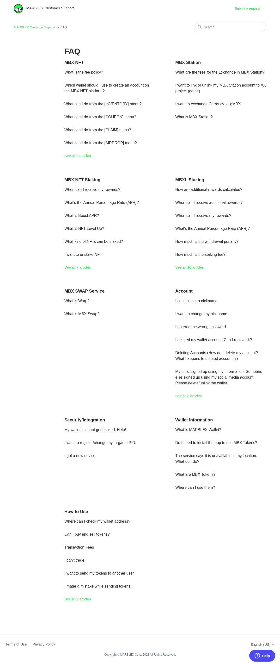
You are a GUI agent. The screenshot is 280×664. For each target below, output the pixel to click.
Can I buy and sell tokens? (87, 534)
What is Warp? (76, 301)
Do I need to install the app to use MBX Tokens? (216, 443)
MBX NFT (74, 62)
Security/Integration (84, 420)
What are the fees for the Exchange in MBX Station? (219, 72)
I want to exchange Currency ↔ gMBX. (208, 104)
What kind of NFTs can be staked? (93, 241)
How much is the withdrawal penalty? (206, 241)
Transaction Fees (79, 547)
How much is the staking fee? (200, 254)
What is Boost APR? (81, 215)
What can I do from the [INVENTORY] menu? (102, 104)
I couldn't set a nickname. (197, 301)
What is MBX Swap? (81, 314)
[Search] (230, 27)
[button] (262, 656)
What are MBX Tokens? (195, 474)
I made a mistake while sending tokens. (97, 586)
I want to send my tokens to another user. (99, 573)
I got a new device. (80, 456)
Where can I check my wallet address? (97, 521)
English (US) (262, 644)
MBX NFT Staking (82, 179)
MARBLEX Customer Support (34, 27)
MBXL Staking (189, 179)
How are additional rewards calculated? (208, 190)
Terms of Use (16, 644)
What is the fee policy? (83, 72)
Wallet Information (194, 420)
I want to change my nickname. (201, 314)
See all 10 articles (189, 267)
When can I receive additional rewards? (209, 202)
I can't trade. (74, 560)
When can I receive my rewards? (92, 190)
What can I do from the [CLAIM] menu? (97, 130)
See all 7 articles (77, 267)
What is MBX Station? (194, 117)
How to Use (76, 511)
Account (184, 291)
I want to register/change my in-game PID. (100, 443)
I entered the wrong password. (201, 327)
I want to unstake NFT (83, 254)
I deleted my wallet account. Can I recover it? (213, 340)
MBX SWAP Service (84, 291)
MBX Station (188, 62)
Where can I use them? (195, 487)
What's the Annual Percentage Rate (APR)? (101, 202)
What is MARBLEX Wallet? (198, 430)
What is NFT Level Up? (84, 228)
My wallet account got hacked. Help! (95, 430)
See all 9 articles (77, 156)
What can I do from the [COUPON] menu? (100, 117)
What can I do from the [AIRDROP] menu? (100, 143)
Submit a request (247, 8)
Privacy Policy (44, 644)
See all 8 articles (188, 396)
